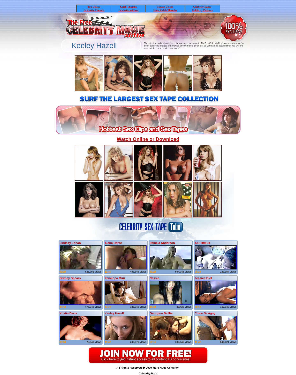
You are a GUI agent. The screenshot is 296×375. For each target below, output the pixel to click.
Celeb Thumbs (128, 6)
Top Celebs (94, 6)
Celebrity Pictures (202, 10)
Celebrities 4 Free (128, 10)
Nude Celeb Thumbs (165, 10)
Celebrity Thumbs (93, 10)
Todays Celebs (165, 6)
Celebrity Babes (202, 6)
